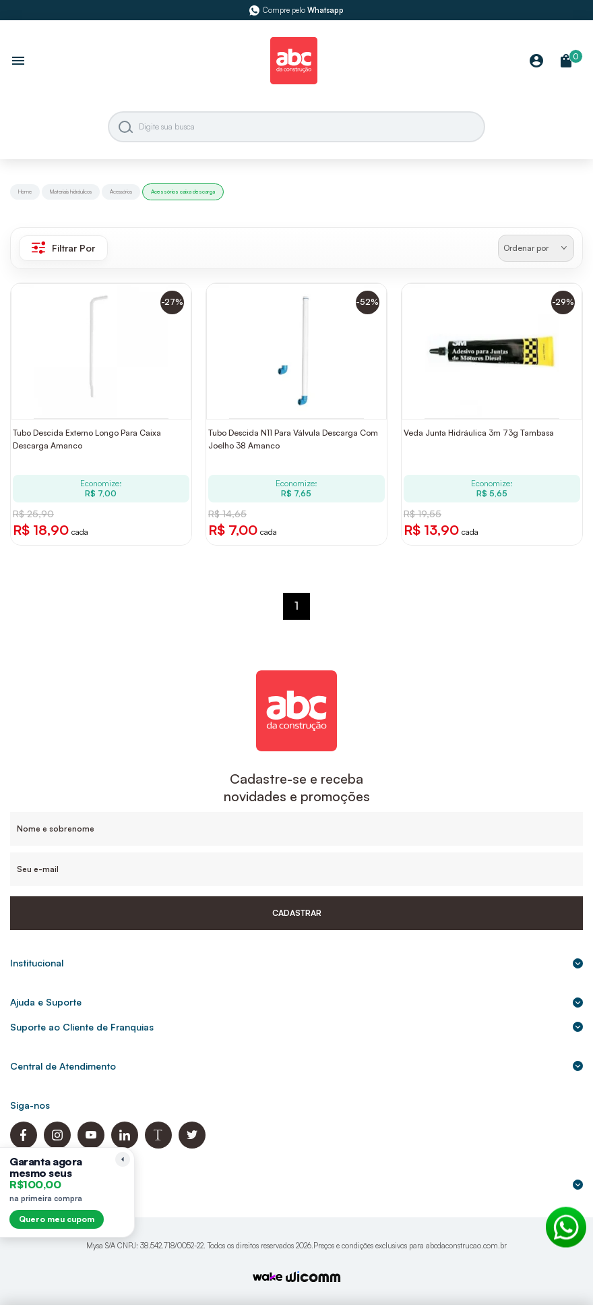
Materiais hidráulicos (71, 191)
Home (25, 191)
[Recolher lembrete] (122, 1159)
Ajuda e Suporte (296, 1002)
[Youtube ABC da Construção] (90, 1145)
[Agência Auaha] (313, 1278)
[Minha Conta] (536, 62)
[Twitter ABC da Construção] (192, 1145)
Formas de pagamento (296, 1184)
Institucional (296, 962)
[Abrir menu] (18, 62)
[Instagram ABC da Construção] (57, 1145)
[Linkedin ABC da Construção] (124, 1145)
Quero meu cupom (56, 1219)
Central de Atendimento (296, 1066)
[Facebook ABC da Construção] (23, 1145)
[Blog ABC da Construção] (158, 1145)
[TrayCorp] (267, 1277)
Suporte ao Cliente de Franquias (296, 1027)
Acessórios (121, 191)
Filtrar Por (63, 247)
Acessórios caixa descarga (183, 191)
